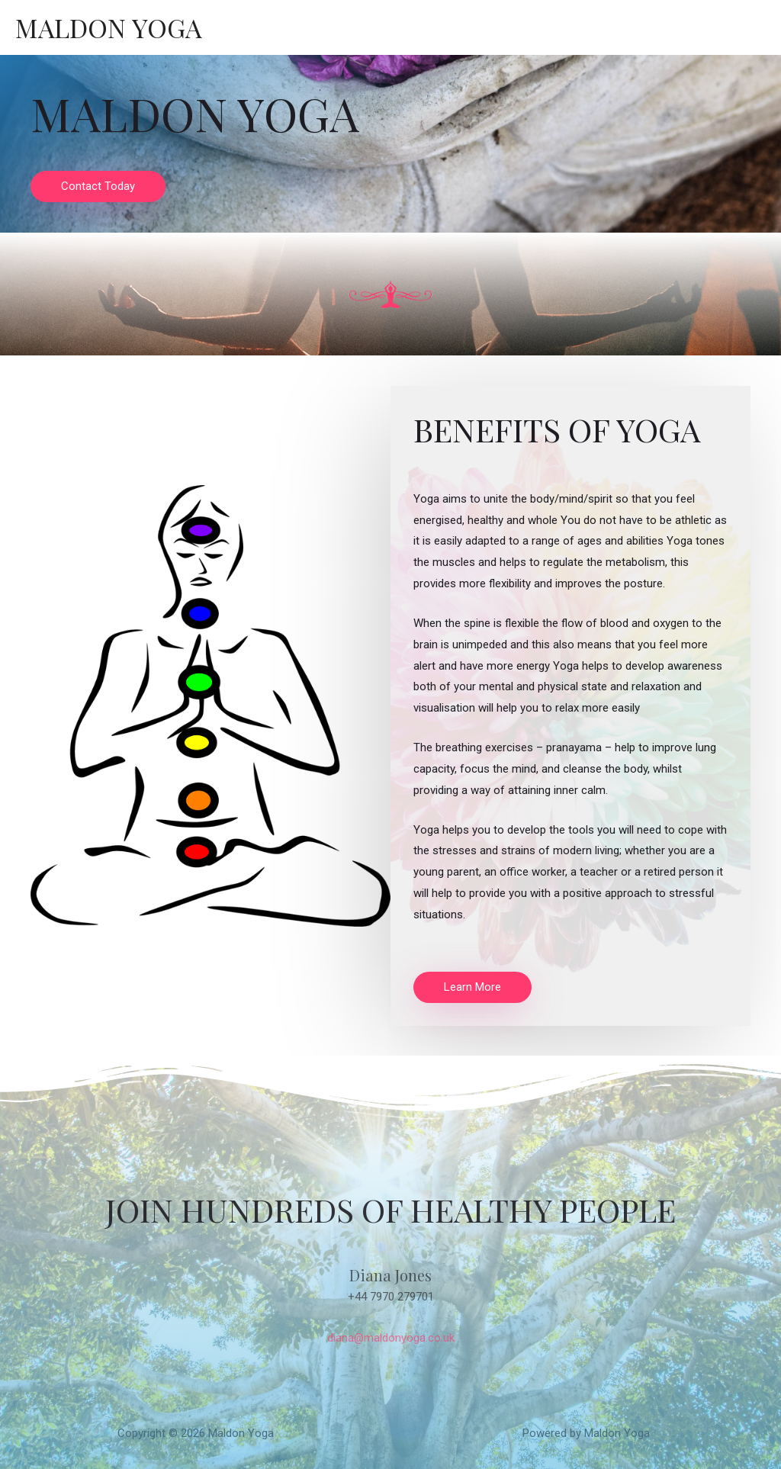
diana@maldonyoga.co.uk (390, 1338)
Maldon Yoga (109, 27)
